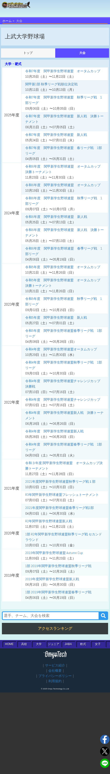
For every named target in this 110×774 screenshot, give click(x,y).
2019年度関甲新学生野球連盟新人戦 (52, 579)
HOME (9, 644)
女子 (98, 644)
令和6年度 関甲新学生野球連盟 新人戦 (56, 217)
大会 (82, 53)
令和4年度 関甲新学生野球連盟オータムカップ (61, 349)
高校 (24, 644)
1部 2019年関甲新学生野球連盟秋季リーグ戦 (58, 566)
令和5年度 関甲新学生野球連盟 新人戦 (56, 317)
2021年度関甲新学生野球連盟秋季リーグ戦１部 (60, 481)
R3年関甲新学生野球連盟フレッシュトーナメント (62, 494)
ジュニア (53, 644)
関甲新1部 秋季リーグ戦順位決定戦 (51, 84)
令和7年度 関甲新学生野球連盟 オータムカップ (62, 71)
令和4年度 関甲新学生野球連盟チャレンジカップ (62, 399)
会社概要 (55, 670)
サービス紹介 (55, 665)
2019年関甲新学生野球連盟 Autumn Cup (54, 553)
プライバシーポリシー (55, 676)
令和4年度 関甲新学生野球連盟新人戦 (54, 431)
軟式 (83, 644)
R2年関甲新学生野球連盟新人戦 (48, 521)
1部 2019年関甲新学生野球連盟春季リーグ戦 (58, 592)
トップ (28, 53)
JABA (68, 644)
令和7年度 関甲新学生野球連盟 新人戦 (56, 135)
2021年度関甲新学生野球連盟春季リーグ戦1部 (59, 508)
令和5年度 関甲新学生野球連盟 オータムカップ (62, 267)
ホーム (7, 21)
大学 (39, 644)
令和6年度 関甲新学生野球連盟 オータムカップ (62, 185)
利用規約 (55, 681)
